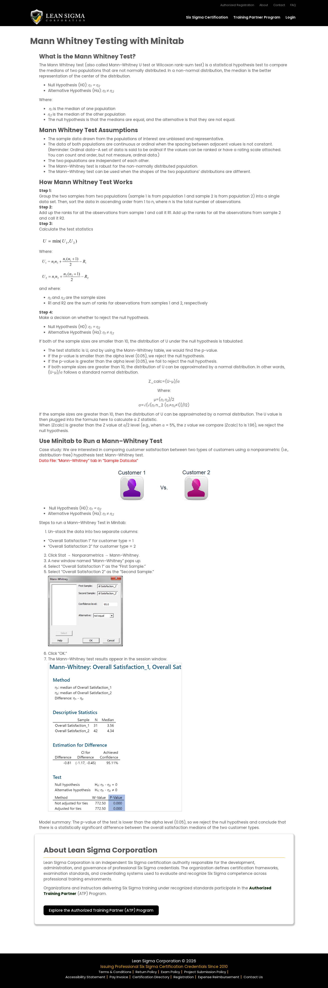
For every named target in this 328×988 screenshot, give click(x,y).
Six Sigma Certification (207, 17)
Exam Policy (170, 971)
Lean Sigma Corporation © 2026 (164, 961)
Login (290, 17)
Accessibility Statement (85, 977)
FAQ (293, 5)
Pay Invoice (119, 977)
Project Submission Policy (205, 971)
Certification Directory (150, 977)
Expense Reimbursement (218, 977)
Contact (279, 5)
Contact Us (253, 977)
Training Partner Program (256, 17)
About (263, 5)
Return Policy (146, 971)
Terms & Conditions (114, 971)
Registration (183, 977)
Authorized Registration (237, 5)
